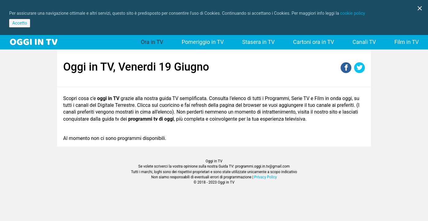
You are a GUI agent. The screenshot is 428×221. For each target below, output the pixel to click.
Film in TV (406, 42)
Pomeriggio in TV (203, 42)
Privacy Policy (265, 177)
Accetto (19, 23)
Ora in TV (152, 42)
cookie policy (352, 13)
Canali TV (364, 42)
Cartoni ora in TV (313, 42)
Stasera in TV (258, 42)
